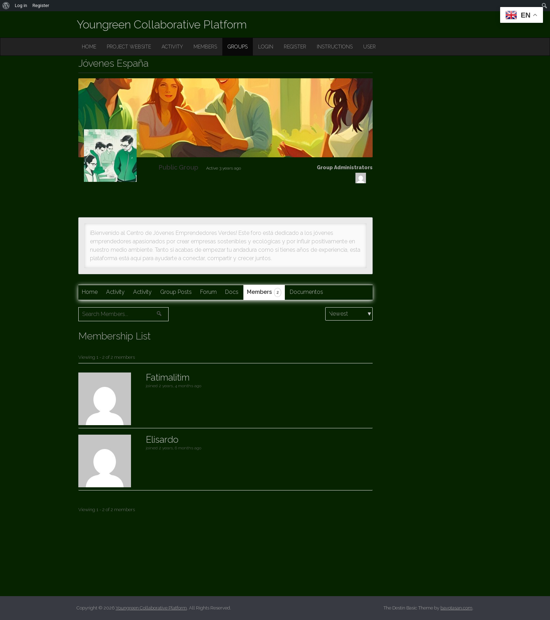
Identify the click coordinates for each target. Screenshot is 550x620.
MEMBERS (205, 47)
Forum (208, 292)
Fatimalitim (168, 377)
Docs (231, 292)
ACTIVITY (172, 47)
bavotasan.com (456, 608)
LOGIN (265, 47)
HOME (89, 47)
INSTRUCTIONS (335, 47)
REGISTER (295, 47)
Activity (115, 292)
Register (40, 5)
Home (90, 292)
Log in (21, 5)
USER (369, 47)
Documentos (306, 292)
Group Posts (176, 292)
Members (264, 292)
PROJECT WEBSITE (129, 47)
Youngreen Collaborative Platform (162, 24)
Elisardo (162, 439)
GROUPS (238, 47)
